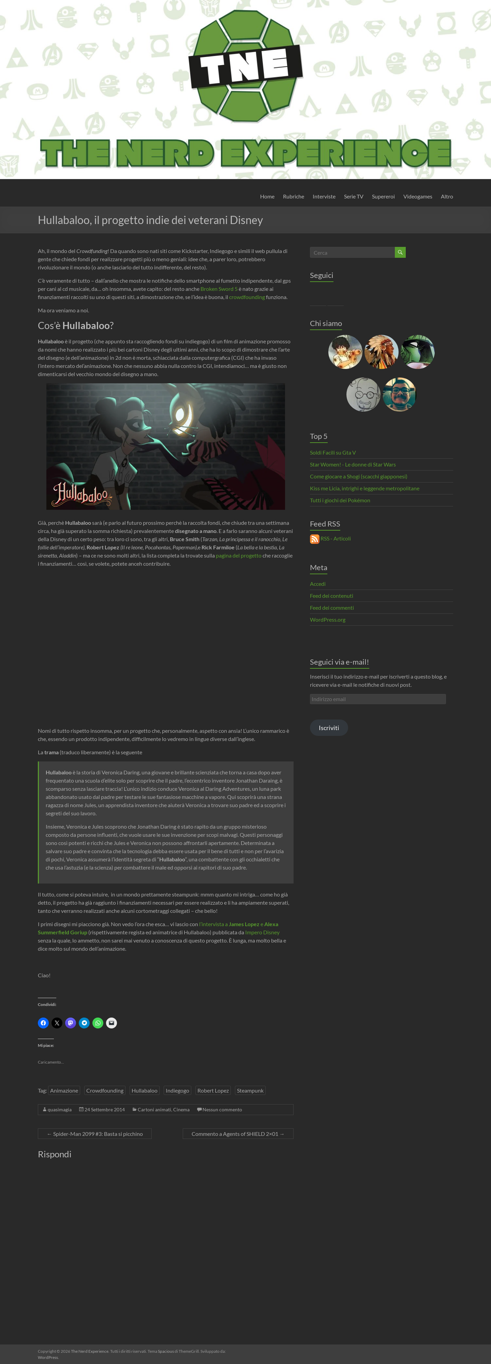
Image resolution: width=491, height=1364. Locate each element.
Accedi (318, 583)
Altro (447, 196)
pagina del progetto (239, 555)
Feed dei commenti (332, 607)
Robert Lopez (213, 1090)
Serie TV (353, 196)
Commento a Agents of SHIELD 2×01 (238, 1133)
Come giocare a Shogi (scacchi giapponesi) (358, 476)
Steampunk (250, 1090)
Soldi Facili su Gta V (333, 452)
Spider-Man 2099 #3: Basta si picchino (95, 1133)
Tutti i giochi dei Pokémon (340, 500)
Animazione (64, 1090)
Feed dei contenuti (331, 595)
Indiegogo (177, 1090)
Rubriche (293, 196)
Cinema (181, 1109)
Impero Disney (262, 932)
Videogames (417, 196)
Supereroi (383, 196)
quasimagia (60, 1109)
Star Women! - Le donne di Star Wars (353, 464)
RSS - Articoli (330, 538)
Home (267, 196)
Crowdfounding (104, 1090)
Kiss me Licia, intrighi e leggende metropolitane (364, 488)
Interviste (324, 196)
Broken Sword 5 (219, 288)
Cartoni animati (154, 1109)
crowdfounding (247, 297)
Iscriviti (329, 727)
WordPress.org (327, 619)
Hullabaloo (145, 1090)
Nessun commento (222, 1109)
